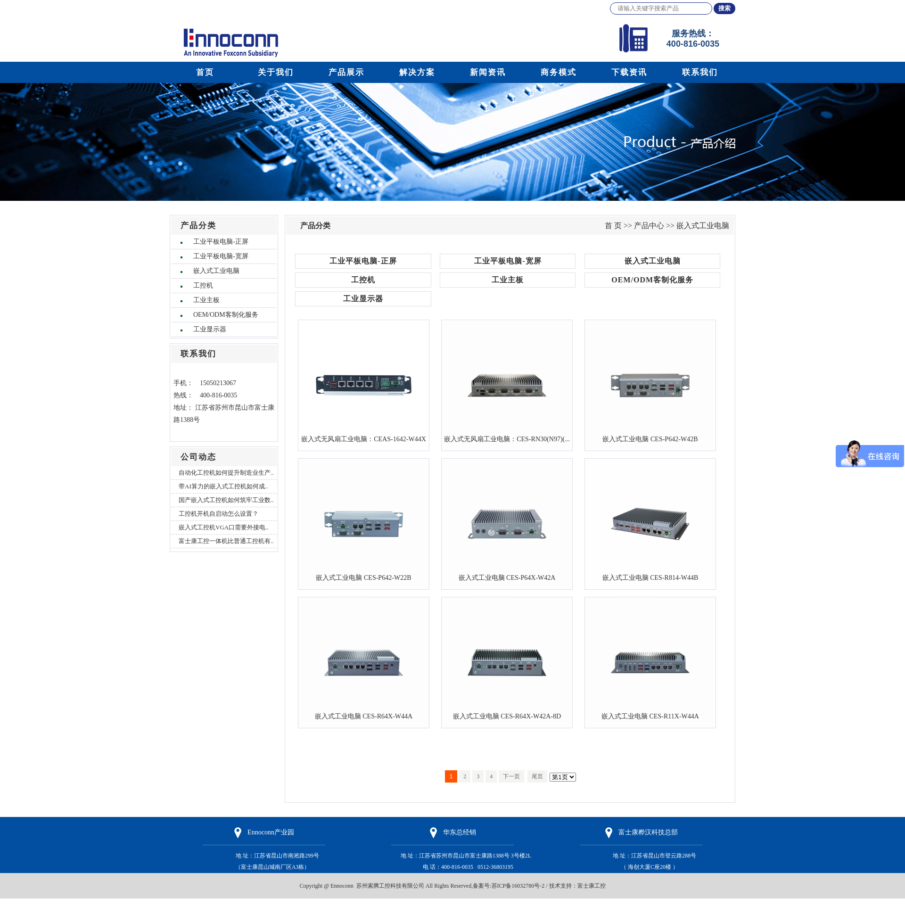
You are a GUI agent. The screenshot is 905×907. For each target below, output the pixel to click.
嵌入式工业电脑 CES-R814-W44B (650, 577)
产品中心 (649, 226)
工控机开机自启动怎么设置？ (218, 513)
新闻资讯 (488, 72)
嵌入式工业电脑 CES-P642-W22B (363, 577)
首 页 (613, 226)
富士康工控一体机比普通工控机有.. (226, 540)
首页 (205, 72)
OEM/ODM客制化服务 (225, 314)
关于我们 (276, 72)
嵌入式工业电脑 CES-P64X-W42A (507, 577)
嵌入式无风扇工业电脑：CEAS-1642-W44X (363, 439)
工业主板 (206, 300)
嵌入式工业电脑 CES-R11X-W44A (650, 716)
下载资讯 (629, 72)
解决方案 (417, 72)
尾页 (537, 776)
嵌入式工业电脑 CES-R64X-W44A (364, 716)
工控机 (203, 285)
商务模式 (558, 72)
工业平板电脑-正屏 (220, 241)
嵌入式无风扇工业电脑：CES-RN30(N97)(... (507, 439)
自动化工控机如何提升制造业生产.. (226, 472)
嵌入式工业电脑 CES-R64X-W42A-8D (507, 716)
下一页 (511, 776)
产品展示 (346, 72)
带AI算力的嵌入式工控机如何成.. (223, 486)
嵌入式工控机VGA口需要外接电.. (224, 527)
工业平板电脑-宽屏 (220, 256)
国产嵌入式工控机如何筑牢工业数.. (226, 499)
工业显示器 (209, 329)
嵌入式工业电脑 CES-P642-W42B (650, 439)
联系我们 (700, 72)
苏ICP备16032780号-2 (518, 885)
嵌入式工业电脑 (216, 270)
